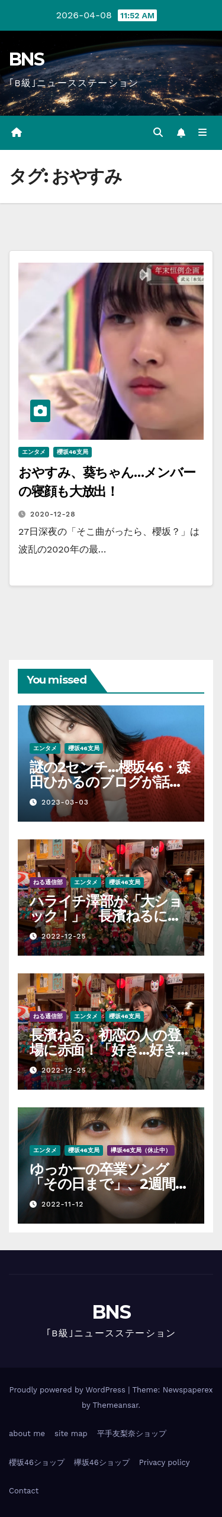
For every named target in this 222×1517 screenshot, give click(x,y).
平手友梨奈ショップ (131, 1433)
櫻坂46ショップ (37, 1462)
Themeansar (116, 1405)
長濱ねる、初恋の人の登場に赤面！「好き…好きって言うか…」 (110, 1049)
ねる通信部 (48, 882)
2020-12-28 (53, 514)
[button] (158, 132)
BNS (26, 59)
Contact (23, 1490)
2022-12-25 (63, 936)
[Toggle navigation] (202, 132)
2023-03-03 (65, 802)
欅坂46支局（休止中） (141, 1150)
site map (71, 1433)
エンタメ (34, 452)
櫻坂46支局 (72, 452)
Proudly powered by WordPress (68, 1389)
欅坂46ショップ (102, 1462)
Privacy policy (164, 1462)
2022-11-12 (62, 1204)
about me (27, 1433)
